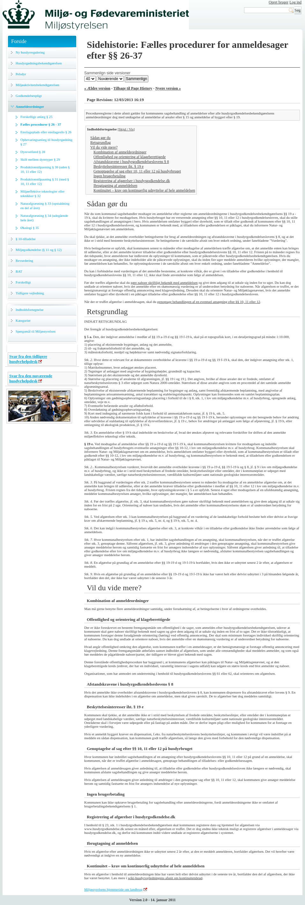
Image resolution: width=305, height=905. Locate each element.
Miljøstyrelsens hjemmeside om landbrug (113, 889)
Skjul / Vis (126, 129)
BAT (19, 271)
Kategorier (23, 320)
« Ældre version (97, 88)
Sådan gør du (100, 138)
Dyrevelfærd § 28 (32, 152)
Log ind (295, 2)
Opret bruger (278, 2)
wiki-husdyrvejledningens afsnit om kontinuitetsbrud (165, 878)
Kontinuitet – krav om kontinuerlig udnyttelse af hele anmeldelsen (144, 190)
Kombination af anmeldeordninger (119, 152)
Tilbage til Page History (133, 88)
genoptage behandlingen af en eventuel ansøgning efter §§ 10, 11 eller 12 (208, 302)
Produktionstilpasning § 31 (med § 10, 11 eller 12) (44, 181)
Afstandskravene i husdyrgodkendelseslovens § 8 (131, 161)
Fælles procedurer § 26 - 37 (40, 124)
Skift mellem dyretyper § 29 (40, 159)
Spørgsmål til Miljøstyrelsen (36, 331)
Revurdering (24, 260)
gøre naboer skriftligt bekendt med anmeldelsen (163, 282)
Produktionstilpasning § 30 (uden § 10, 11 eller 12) (45, 169)
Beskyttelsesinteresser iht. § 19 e (118, 166)
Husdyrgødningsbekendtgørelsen (39, 63)
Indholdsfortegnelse (29, 310)
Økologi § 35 (29, 228)
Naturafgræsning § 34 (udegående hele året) (44, 218)
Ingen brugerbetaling (109, 176)
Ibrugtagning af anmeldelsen (115, 185)
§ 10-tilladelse (26, 239)
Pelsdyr (21, 74)
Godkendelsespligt (29, 96)
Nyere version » (168, 88)
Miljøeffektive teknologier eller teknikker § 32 (42, 193)
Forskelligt (23, 282)
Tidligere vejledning (30, 293)
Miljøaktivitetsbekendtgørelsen (37, 85)
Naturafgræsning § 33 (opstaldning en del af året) (45, 206)
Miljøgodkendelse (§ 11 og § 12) (39, 250)
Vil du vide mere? (104, 147)
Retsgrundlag (100, 142)
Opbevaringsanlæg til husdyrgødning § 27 (46, 142)
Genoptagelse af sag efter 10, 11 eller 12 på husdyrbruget (137, 171)
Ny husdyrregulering (30, 52)
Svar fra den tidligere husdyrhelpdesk (28, 359)
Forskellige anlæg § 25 (36, 117)
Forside (18, 41)
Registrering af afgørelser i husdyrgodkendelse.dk (131, 181)
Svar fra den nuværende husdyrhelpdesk (30, 378)
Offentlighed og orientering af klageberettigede (129, 157)
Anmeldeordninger (30, 106)
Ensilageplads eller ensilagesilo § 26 (45, 132)
